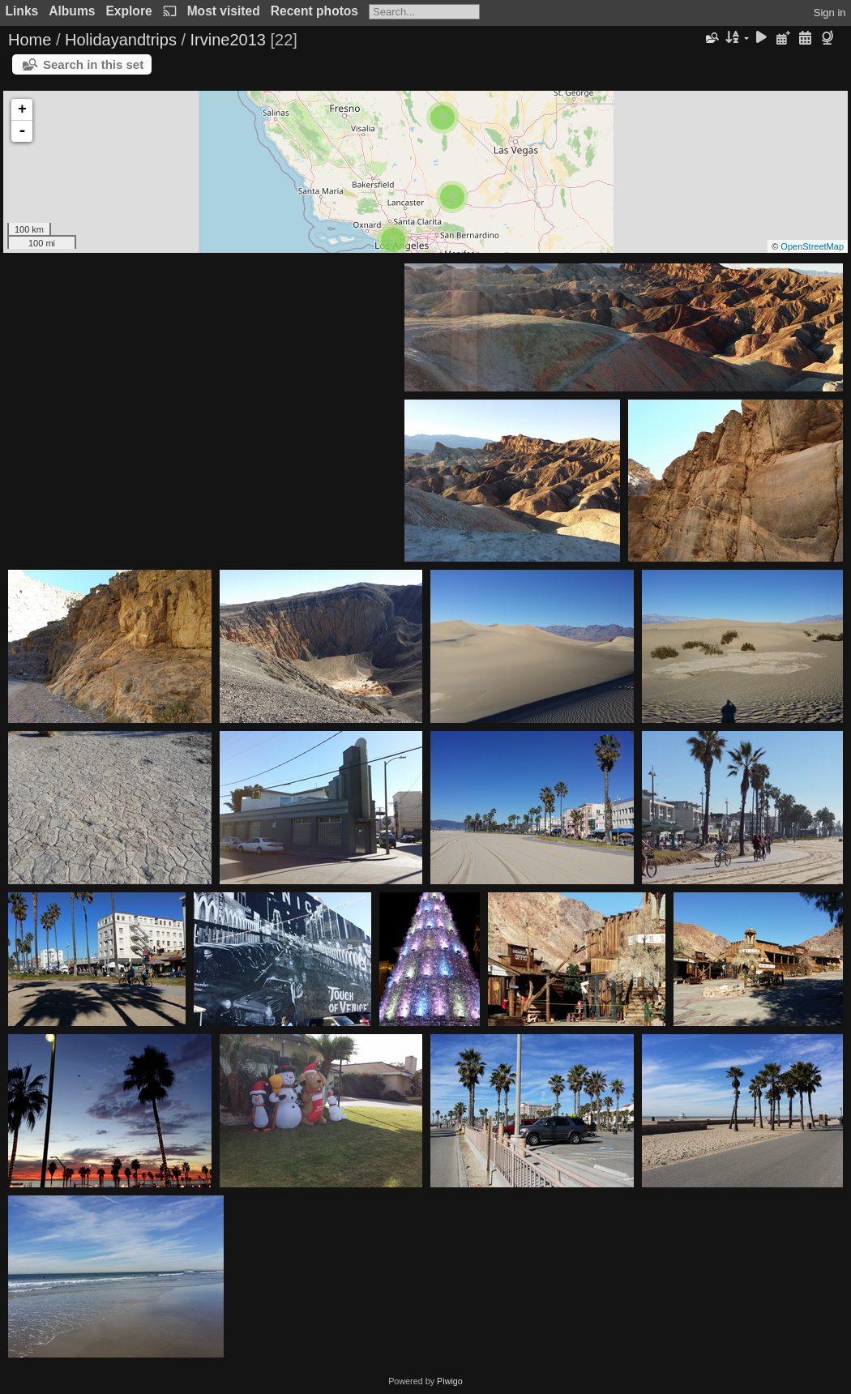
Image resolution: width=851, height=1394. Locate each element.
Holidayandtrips (121, 40)
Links (22, 11)
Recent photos (314, 11)
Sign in (830, 12)
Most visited (223, 11)
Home (29, 40)
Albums (72, 11)
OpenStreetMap (812, 246)
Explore (128, 11)
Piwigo (450, 1381)
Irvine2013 (228, 40)
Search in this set (93, 64)
